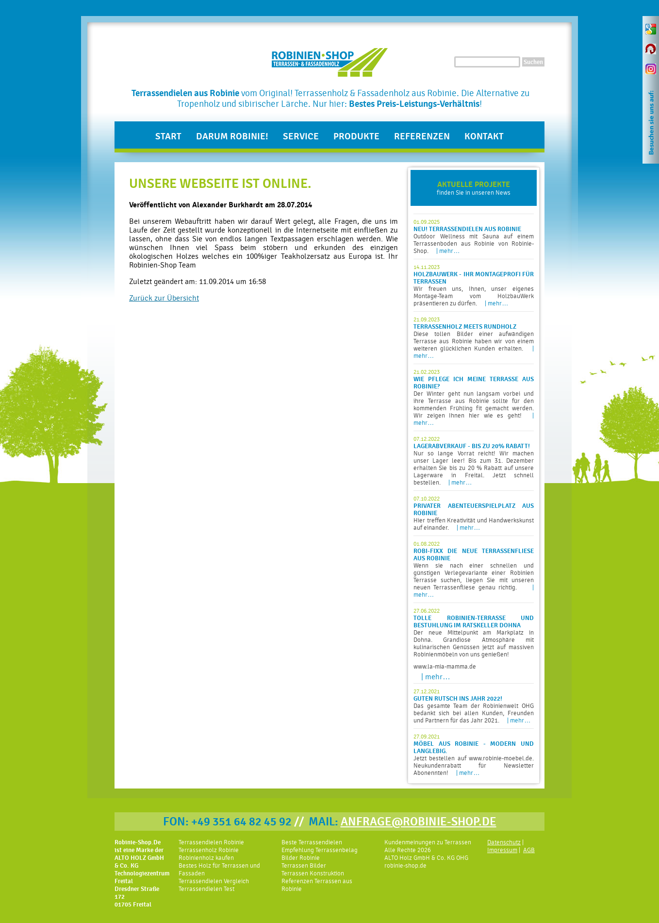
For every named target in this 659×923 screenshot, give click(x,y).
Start (168, 136)
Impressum (502, 850)
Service (301, 136)
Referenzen (422, 136)
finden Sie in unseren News (474, 188)
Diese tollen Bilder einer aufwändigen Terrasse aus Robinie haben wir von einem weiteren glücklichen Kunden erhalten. (473, 337)
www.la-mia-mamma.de (444, 666)
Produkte (356, 136)
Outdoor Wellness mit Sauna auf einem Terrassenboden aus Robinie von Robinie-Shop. (473, 236)
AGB (529, 850)
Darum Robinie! (232, 136)
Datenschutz (504, 842)
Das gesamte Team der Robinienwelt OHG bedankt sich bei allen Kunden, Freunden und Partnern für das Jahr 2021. (473, 706)
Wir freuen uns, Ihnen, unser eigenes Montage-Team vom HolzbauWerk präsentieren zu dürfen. (473, 285)
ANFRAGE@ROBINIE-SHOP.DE (418, 821)
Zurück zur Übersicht (164, 298)
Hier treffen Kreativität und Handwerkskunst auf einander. (473, 513)
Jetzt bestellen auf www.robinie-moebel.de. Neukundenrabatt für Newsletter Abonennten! (473, 754)
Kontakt (484, 136)
